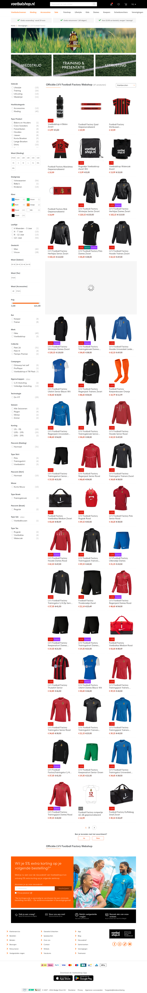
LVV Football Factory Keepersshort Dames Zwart (57, 644)
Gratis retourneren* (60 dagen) (75, 20)
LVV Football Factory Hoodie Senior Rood (118, 432)
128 (23, 158)
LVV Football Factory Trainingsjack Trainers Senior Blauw (119, 729)
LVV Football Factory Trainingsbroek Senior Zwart (88, 432)
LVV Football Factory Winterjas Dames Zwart (59, 348)
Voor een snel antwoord (82, 918)
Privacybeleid (23, 893)
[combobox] (73, 4)
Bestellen (13, 936)
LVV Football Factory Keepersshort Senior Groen (90, 771)
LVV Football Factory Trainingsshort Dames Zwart (88, 644)
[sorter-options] (126, 85)
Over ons (47, 940)
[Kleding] (33, 11)
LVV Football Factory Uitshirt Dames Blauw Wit (90, 686)
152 (33, 158)
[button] (134, 4)
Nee (98, 838)
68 (13, 291)
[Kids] (87, 11)
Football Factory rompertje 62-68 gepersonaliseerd (90, 813)
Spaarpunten (48, 936)
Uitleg (28, 379)
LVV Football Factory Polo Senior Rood (121, 517)
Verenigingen (23, 26)
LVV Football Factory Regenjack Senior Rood (89, 474)
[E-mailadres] (35, 888)
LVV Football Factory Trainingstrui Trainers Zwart (121, 474)
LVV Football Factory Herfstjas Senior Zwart (58, 252)
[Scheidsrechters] (121, 11)
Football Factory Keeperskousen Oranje (119, 390)
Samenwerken (83, 945)
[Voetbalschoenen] (18, 11)
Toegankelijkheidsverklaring (114, 990)
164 (38, 158)
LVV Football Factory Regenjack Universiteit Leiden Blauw (58, 432)
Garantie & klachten (51, 932)
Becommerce (31, 990)
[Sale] (56, 11)
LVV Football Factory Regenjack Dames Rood (120, 601)
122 (18, 158)
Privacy (80, 990)
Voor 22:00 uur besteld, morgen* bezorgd (117, 20)
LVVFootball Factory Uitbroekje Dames (118, 559)
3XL (13, 168)
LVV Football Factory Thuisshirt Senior (57, 686)
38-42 (18, 264)
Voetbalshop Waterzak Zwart (119, 167)
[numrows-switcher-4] (112, 85)
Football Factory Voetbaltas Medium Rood (120, 644)
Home (13, 26)
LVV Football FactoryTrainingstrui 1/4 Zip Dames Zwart (59, 771)
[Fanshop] (67, 11)
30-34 (13, 264)
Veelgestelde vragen (17, 953)
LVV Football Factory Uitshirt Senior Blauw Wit (59, 390)
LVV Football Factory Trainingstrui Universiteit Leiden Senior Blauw (120, 771)
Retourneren (14, 949)
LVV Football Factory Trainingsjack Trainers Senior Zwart (88, 559)
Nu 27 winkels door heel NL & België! (115, 918)
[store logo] (26, 4)
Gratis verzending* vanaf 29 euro (33, 20)
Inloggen (111, 4)
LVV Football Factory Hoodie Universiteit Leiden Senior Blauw (121, 348)
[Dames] (96, 11)
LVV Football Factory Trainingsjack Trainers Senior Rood (119, 686)
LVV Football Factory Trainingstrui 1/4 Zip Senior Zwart (60, 602)
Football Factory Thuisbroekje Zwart (87, 601)
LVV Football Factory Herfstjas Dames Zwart (119, 210)
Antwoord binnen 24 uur (55, 916)
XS (13, 163)
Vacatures (47, 953)
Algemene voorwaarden (94, 990)
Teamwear (82, 953)
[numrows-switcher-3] (109, 85)
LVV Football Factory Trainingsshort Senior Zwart (57, 475)
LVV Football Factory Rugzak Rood (88, 517)
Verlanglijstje (118, 4)
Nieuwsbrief (82, 940)
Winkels (46, 949)
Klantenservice (15, 932)
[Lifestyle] (78, 11)
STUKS (13, 158)
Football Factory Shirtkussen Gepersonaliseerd (117, 126)
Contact (47, 945)
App (79, 932)
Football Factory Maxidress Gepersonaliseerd (60, 168)
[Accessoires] (45, 11)
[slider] (12, 303)
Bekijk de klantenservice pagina (28, 916)
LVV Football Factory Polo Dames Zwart (90, 252)
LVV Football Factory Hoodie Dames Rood (57, 559)
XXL (38, 163)
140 (28, 158)
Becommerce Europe (24, 990)
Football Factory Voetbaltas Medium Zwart (60, 517)
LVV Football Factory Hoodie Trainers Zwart (119, 252)
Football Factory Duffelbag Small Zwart (121, 813)
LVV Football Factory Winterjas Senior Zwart (88, 210)
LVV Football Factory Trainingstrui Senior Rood (59, 728)
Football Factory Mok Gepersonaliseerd (57, 210)
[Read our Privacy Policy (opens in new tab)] (31, 893)
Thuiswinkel (38, 990)
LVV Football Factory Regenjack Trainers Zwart (90, 390)
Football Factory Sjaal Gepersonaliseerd (88, 125)
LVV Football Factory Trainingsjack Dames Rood (60, 813)
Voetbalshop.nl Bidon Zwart (58, 125)
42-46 (23, 264)
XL (33, 163)
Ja (84, 838)
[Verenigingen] (137, 11)
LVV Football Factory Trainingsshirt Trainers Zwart (88, 729)
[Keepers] (106, 11)
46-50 (28, 264)
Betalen (12, 940)
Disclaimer (72, 990)
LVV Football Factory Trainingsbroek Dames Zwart (88, 348)
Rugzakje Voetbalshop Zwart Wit (88, 167)
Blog (79, 936)
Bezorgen (13, 945)
